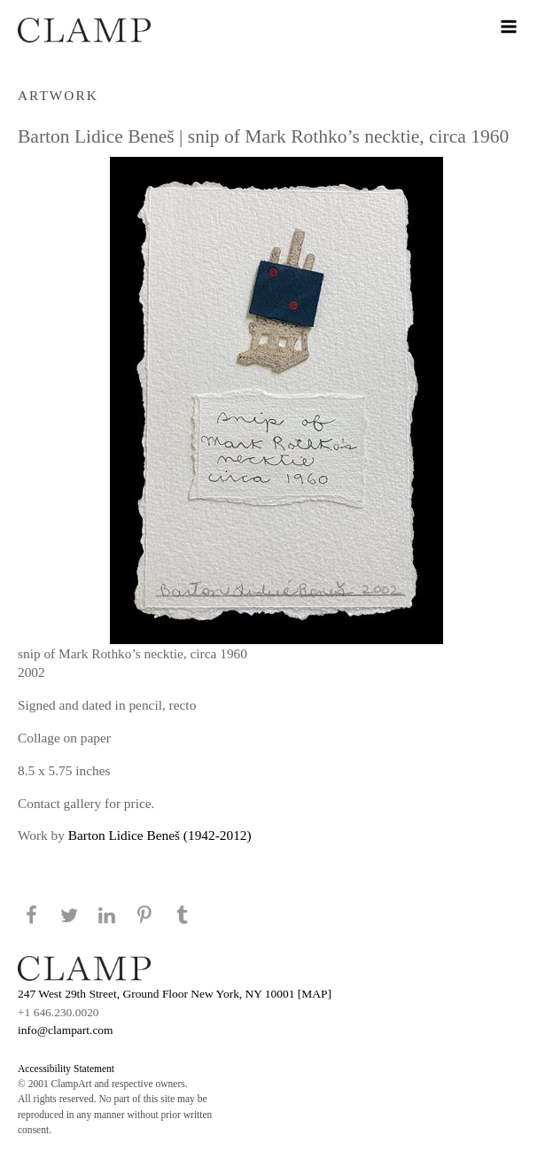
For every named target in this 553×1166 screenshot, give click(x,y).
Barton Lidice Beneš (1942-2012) (160, 835)
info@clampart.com (65, 1030)
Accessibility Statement (66, 1068)
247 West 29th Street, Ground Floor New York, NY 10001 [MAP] (174, 993)
